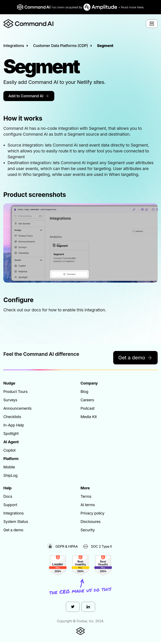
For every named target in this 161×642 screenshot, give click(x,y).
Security (87, 530)
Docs (7, 496)
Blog (84, 391)
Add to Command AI (28, 96)
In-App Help (13, 425)
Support (10, 505)
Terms (85, 496)
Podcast (87, 408)
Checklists (12, 417)
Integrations (13, 45)
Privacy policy (92, 513)
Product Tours (15, 391)
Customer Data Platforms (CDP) (60, 45)
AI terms (87, 505)
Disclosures (90, 521)
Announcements (17, 408)
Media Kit (88, 417)
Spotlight (11, 433)
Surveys (10, 400)
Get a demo (135, 358)
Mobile (9, 467)
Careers (87, 400)
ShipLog (10, 475)
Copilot (9, 450)
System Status (15, 521)
